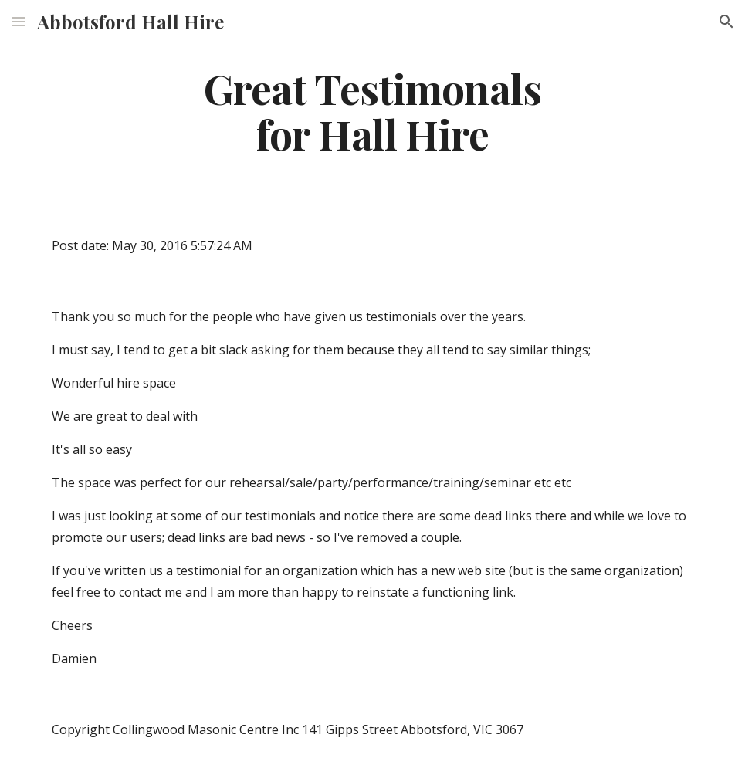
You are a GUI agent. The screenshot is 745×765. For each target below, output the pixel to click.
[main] (372, 110)
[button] (18, 21)
